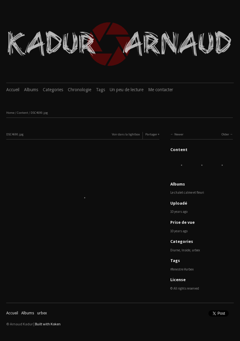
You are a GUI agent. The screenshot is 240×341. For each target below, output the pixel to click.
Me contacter (160, 89)
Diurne (175, 250)
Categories (53, 89)
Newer (178, 134)
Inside (186, 250)
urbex (196, 250)
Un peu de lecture (126, 89)
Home (10, 113)
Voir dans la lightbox (126, 134)
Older (225, 134)
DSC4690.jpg (39, 113)
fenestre (177, 269)
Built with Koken (48, 324)
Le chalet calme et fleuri (187, 192)
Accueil (12, 89)
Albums (31, 89)
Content (22, 113)
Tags (100, 89)
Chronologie (79, 89)
